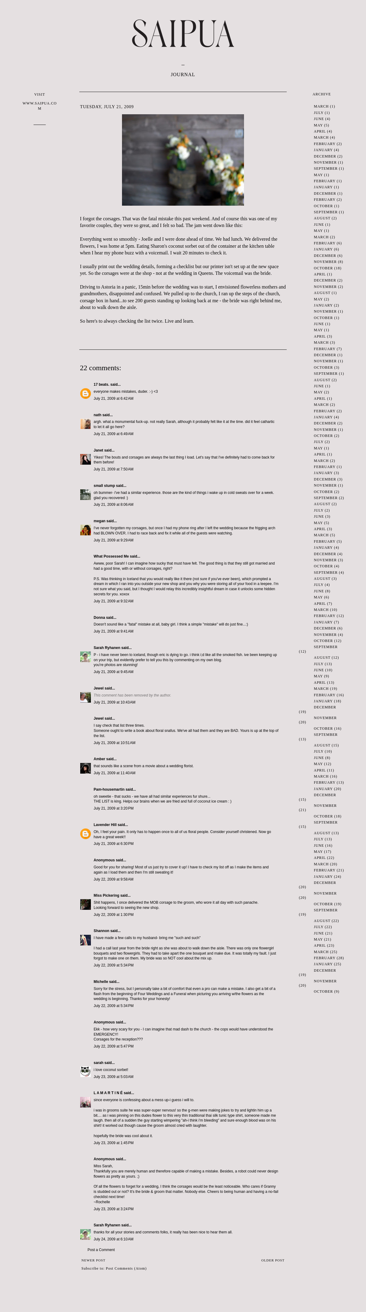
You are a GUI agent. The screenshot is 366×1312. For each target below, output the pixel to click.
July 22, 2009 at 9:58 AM (113, 879)
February (325, 144)
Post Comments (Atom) (126, 1268)
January (323, 150)
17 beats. (101, 384)
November (325, 162)
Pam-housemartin (109, 789)
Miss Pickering (106, 895)
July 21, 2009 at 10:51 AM (114, 743)
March (321, 106)
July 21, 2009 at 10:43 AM (114, 702)
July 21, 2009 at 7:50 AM (113, 469)
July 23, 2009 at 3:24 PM (114, 1209)
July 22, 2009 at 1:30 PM (114, 915)
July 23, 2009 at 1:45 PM (114, 1143)
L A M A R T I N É (108, 1093)
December (325, 156)
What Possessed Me (111, 556)
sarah (98, 1063)
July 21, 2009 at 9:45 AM (113, 672)
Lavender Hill (105, 825)
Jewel (99, 688)
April (320, 131)
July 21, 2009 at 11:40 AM (114, 773)
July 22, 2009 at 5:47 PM (114, 1046)
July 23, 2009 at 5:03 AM (113, 1077)
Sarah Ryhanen (107, 648)
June (319, 119)
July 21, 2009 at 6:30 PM (114, 844)
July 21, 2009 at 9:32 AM (113, 601)
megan (100, 521)
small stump (104, 486)
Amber (99, 759)
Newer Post (93, 1260)
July (319, 113)
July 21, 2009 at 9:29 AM (113, 540)
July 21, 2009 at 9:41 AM (113, 631)
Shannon (101, 931)
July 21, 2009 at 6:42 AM (113, 398)
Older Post (273, 1260)
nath (97, 415)
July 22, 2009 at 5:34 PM (114, 965)
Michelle (101, 982)
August (322, 218)
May (318, 125)
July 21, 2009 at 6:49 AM (113, 434)
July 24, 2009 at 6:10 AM (113, 1239)
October (323, 206)
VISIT (39, 101)
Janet (98, 450)
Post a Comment (101, 1250)
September (326, 168)
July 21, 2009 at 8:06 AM (113, 504)
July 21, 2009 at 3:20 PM (114, 808)
